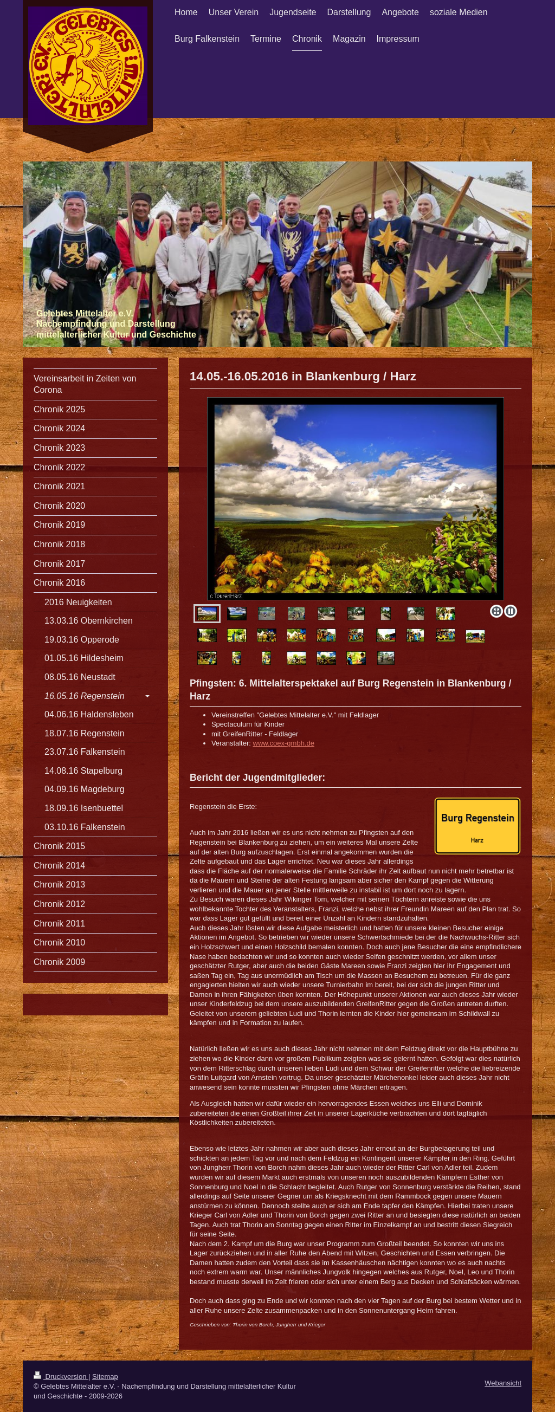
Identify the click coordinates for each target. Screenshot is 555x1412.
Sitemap (105, 1376)
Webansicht (503, 1383)
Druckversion (61, 1376)
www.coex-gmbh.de (283, 743)
